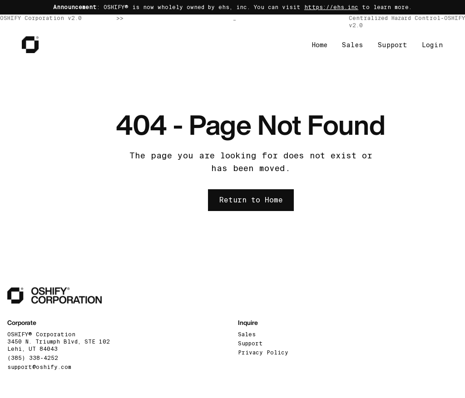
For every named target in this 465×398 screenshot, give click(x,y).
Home (319, 45)
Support (392, 45)
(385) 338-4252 (32, 358)
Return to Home (251, 200)
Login (432, 45)
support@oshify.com (39, 367)
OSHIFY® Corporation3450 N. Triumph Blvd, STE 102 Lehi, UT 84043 (58, 342)
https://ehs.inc (331, 7)
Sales (352, 45)
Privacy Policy (263, 352)
